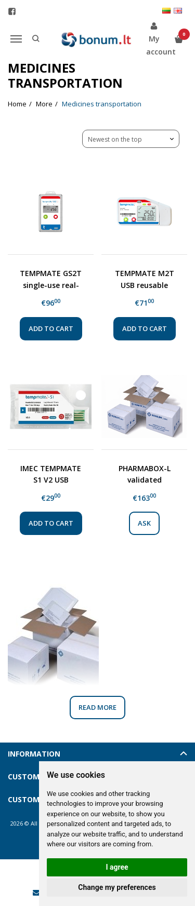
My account (154, 38)
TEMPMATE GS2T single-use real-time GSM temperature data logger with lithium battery (51, 279)
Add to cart (51, 328)
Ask (144, 523)
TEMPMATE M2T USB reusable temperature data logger (144, 279)
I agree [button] (117, 867)
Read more (97, 707)
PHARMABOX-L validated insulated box (145, 474)
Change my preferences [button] (116, 887)
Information (34, 754)
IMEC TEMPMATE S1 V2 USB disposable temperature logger (50, 474)
